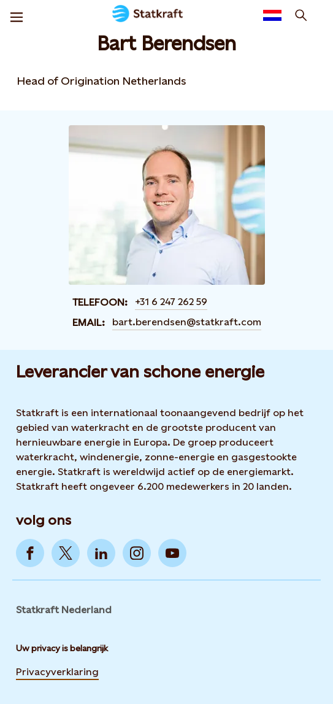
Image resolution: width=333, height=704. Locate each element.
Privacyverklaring (57, 672)
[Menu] (16, 15)
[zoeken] (301, 15)
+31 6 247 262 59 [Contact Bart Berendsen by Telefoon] (171, 302)
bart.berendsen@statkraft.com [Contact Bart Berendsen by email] (186, 322)
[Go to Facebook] (30, 553)
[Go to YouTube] (172, 553)
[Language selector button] (272, 15)
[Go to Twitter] (66, 553)
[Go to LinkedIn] (101, 553)
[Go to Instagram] (137, 553)
